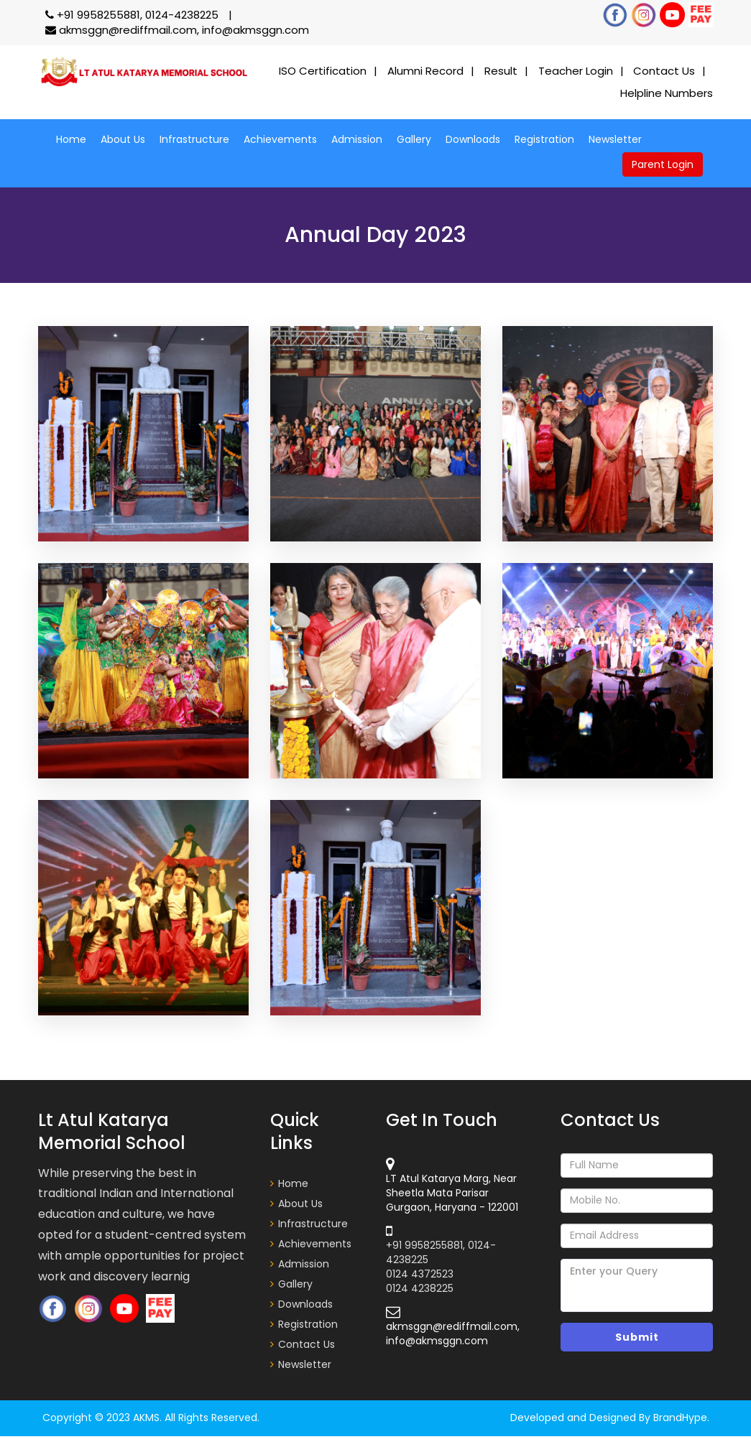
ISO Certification (323, 70)
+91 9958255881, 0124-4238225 (133, 14)
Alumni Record (425, 70)
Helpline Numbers (666, 93)
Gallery (414, 139)
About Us (123, 139)
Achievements (280, 139)
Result (500, 70)
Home (71, 139)
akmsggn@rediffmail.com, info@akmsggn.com (177, 29)
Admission (356, 139)
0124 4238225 (419, 1288)
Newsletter (615, 139)
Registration (544, 139)
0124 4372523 (419, 1274)
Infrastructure (194, 139)
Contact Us (664, 70)
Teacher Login (575, 70)
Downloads (473, 139)
